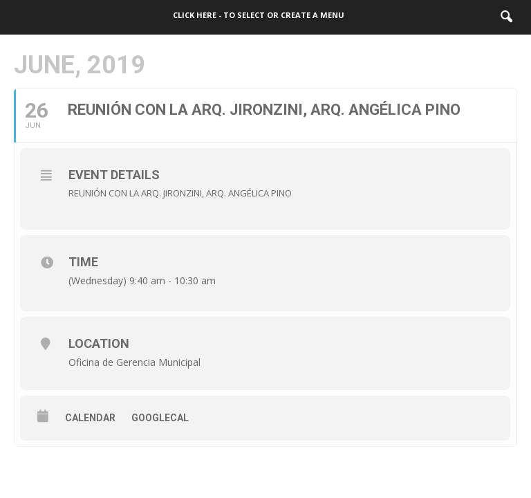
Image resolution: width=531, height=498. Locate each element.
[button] (506, 17)
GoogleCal (160, 417)
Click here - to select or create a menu (258, 15)
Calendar (90, 417)
